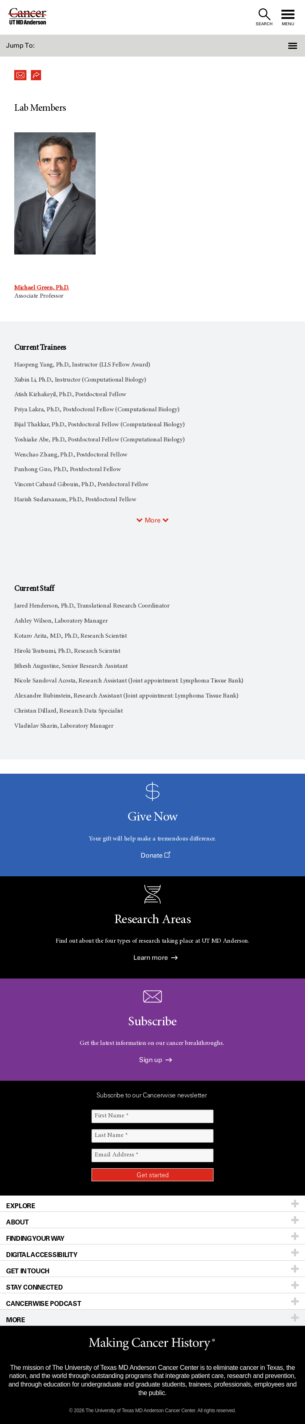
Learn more (155, 957)
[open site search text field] (264, 17)
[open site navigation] (288, 17)
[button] (282, 46)
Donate (155, 855)
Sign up (155, 1060)
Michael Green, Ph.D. (41, 288)
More (153, 520)
